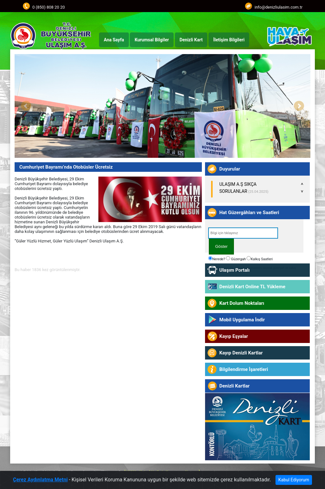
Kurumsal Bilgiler (152, 39)
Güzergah (236, 258)
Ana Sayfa (114, 39)
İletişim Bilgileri (228, 39)
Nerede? (216, 258)
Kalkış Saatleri (260, 258)
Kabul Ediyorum (293, 480)
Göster (221, 246)
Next (299, 106)
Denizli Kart (191, 39)
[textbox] (243, 233)
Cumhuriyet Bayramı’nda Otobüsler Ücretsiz (66, 167)
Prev (26, 106)
